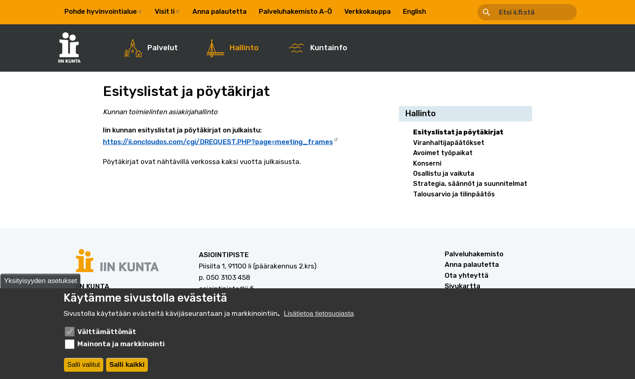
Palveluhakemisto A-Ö (295, 11)
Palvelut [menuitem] (162, 47)
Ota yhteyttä (466, 275)
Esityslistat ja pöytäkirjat (458, 132)
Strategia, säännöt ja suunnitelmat (470, 183)
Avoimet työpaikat (443, 153)
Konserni (427, 163)
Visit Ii (167, 11)
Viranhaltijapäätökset (448, 143)
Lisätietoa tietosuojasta (319, 315)
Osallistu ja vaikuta (443, 173)
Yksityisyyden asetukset (40, 282)
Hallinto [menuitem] (244, 47)
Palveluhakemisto (474, 254)
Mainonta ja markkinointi (121, 345)
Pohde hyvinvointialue (103, 11)
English (414, 11)
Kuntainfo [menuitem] (328, 47)
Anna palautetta (219, 11)
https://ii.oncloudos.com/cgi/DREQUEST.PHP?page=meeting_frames (221, 141)
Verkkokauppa (367, 11)
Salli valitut (83, 366)
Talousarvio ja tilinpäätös (454, 194)
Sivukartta (462, 286)
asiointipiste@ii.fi (226, 289)
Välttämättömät (106, 333)
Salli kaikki (127, 366)
